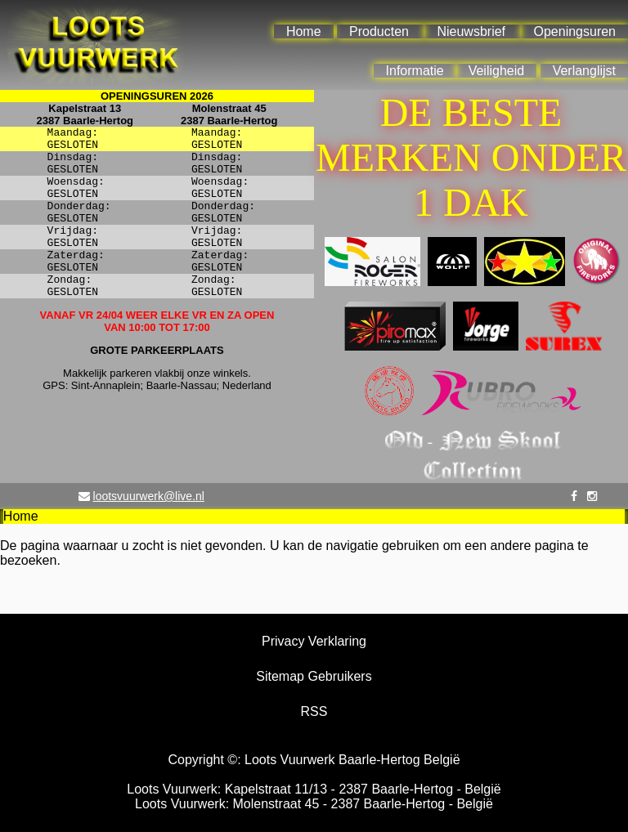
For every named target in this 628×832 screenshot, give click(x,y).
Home (303, 31)
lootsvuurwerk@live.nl (148, 496)
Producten (379, 31)
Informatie (415, 71)
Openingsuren (574, 31)
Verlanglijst (584, 71)
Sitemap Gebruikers (313, 676)
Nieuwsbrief (471, 31)
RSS (314, 711)
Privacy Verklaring (314, 641)
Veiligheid (497, 71)
